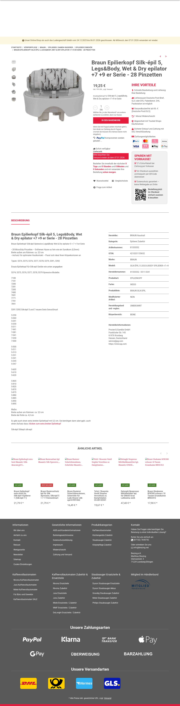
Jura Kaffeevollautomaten (25, 585)
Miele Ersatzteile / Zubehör (65, 603)
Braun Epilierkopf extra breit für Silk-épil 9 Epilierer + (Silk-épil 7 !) (22, 494)
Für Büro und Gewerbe (23, 594)
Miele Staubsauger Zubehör (104, 598)
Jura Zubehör (59, 598)
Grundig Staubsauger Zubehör (105, 593)
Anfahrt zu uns (20, 535)
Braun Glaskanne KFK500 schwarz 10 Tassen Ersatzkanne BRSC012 (157, 494)
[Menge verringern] (95, 108)
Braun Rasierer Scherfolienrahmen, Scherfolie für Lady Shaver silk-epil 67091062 (76, 495)
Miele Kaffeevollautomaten (25, 589)
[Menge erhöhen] (107, 108)
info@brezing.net (43, 3)
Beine (133, 314)
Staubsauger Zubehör (102, 540)
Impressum (58, 545)
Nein (132, 297)
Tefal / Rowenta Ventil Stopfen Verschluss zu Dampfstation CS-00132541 (101, 495)
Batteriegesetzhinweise (63, 535)
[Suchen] (88, 12)
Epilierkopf (136, 278)
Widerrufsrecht (59, 549)
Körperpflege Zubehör (102, 545)
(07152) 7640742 (141, 540)
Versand (109, 89)
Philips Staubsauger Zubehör (105, 603)
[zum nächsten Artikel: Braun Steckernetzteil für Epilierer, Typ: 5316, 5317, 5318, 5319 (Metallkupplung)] (166, 56)
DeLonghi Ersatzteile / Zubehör (66, 612)
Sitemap (17, 559)
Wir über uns (19, 530)
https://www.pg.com (118, 344)
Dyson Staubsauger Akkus (104, 588)
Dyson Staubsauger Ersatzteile (106, 583)
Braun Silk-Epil (138, 291)
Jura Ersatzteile (60, 593)
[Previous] (161, 454)
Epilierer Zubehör (137, 241)
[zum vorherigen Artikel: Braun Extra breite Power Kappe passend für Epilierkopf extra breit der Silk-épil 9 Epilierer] (160, 56)
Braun (133, 259)
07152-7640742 (24, 3)
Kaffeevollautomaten (101, 530)
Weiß (133, 284)
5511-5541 (145, 272)
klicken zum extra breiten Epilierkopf (45, 423)
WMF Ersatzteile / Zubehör (64, 607)
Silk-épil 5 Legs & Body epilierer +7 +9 (149, 266)
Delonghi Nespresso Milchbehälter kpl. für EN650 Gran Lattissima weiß (130, 494)
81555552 (134, 272)
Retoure (17, 545)
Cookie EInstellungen (23, 564)
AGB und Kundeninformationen (66, 530)
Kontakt (17, 540)
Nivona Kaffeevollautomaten (26, 580)
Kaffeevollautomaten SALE (25, 599)
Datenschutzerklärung (62, 540)
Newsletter (18, 554)
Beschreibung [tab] (20, 220)
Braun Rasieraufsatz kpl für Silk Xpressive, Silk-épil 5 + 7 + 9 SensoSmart (50, 494)
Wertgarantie (19, 549)
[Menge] (101, 106)
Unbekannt (136, 305)
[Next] (167, 454)
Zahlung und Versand (62, 554)
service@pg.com (116, 341)
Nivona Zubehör (60, 588)
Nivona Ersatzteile (61, 583)
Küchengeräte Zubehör (102, 535)
